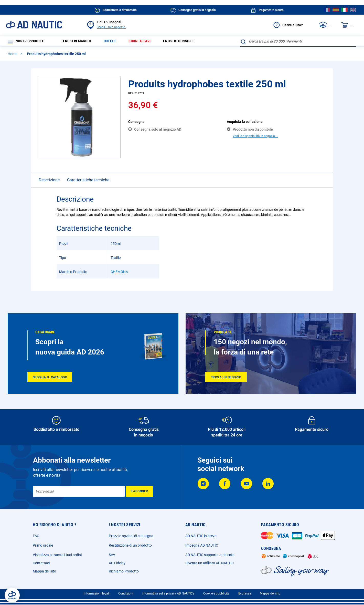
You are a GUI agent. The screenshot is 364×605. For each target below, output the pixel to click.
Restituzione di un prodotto (130, 545)
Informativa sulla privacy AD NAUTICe (168, 593)
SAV (112, 555)
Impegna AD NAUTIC (201, 545)
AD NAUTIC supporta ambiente (209, 555)
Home (13, 56)
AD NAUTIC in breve (200, 536)
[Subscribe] (139, 491)
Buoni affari (147, 42)
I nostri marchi (80, 42)
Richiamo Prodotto (124, 571)
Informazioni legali (97, 593)
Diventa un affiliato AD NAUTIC (209, 563)
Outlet (115, 42)
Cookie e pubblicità (216, 593)
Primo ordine (43, 545)
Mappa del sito (44, 571)
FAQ (36, 536)
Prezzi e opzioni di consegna (131, 536)
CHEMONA (119, 274)
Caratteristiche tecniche (88, 182)
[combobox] (298, 41)
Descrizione (49, 182)
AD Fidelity (117, 563)
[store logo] (33, 24)
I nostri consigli (190, 42)
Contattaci (41, 563)
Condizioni (125, 593)
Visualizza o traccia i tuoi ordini (57, 555)
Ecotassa (244, 593)
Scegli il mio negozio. (111, 27)
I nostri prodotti (29, 42)
